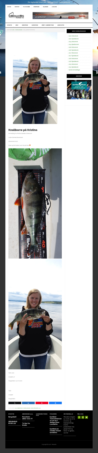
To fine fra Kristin (26, 424)
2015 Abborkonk (73, 64)
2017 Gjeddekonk (73, 55)
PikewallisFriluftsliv (18, 15)
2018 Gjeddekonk (73, 50)
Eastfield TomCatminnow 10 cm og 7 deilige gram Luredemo (55, 420)
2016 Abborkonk (73, 58)
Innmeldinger (26, 408)
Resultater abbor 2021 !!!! (27, 418)
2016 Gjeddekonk (73, 61)
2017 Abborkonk (73, 53)
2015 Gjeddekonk (73, 67)
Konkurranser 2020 (36, 408)
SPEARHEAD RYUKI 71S (12, 422)
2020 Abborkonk (19, 408)
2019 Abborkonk (73, 41)
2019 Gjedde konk (74, 44)
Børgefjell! (12, 417)
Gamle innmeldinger (74, 70)
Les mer (66, 433)
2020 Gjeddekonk (74, 39)
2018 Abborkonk (73, 47)
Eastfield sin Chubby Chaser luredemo (55, 430)
